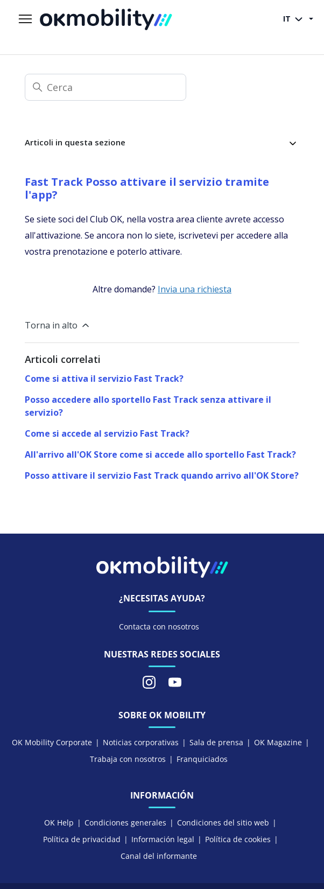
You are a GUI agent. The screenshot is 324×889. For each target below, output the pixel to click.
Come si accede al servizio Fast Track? (107, 433)
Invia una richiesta (194, 289)
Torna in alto (58, 325)
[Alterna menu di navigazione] (25, 19)
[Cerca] (105, 87)
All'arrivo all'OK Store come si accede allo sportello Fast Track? (160, 454)
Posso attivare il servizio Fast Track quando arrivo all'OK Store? (162, 475)
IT (295, 19)
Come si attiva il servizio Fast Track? (104, 378)
